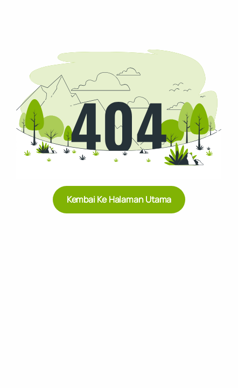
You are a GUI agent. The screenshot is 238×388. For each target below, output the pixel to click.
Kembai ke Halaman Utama (119, 199)
